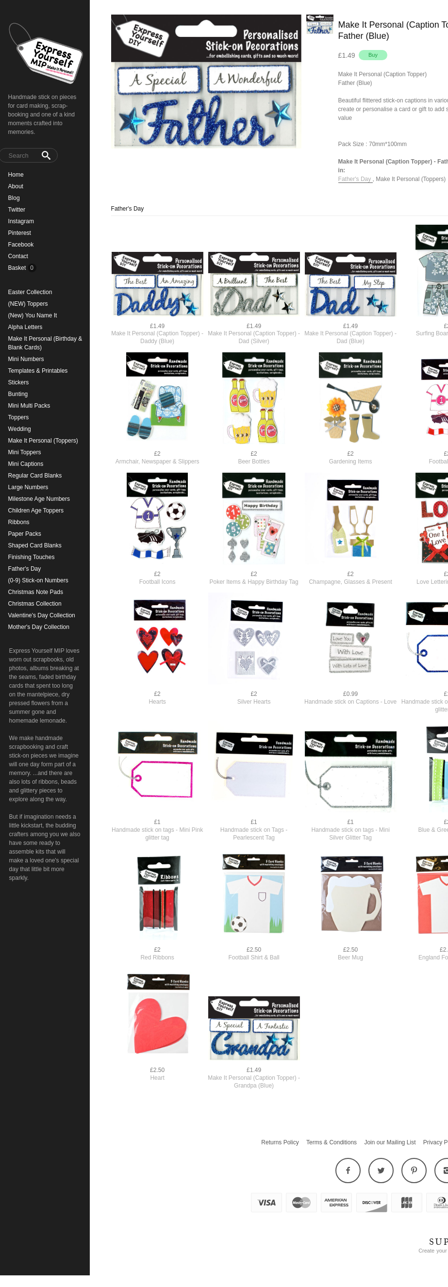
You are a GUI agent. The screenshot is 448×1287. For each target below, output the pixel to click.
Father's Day (355, 179)
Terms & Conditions (331, 1142)
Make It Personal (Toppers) (411, 179)
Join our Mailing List (389, 1142)
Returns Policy (280, 1142)
